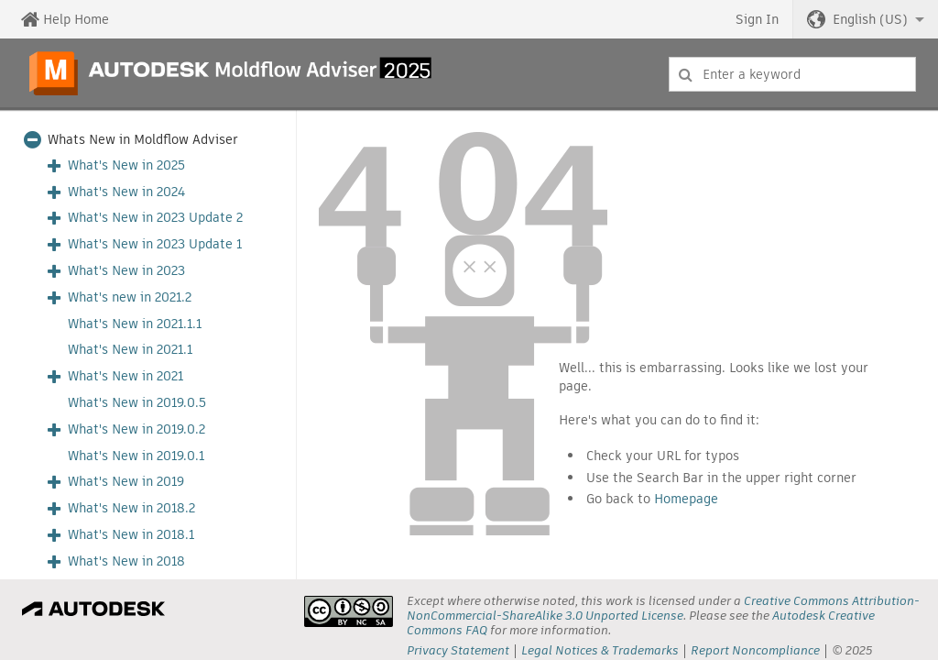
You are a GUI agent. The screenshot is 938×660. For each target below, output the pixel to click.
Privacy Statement (458, 650)
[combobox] (792, 74)
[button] (865, 19)
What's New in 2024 (126, 192)
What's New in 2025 (126, 165)
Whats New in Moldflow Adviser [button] (143, 140)
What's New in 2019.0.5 (137, 403)
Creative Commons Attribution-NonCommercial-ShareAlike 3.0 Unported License (663, 608)
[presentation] (348, 611)
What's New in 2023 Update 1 (155, 244)
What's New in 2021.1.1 (135, 324)
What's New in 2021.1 (130, 350)
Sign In (757, 19)
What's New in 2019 (126, 482)
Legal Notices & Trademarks (600, 650)
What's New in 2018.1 (131, 535)
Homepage (686, 499)
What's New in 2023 (126, 271)
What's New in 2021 (125, 376)
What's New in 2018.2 (131, 508)
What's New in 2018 (126, 561)
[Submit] (686, 74)
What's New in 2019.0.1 (136, 456)
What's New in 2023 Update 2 (155, 218)
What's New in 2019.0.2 (136, 429)
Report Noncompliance (755, 650)
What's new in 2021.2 (129, 297)
